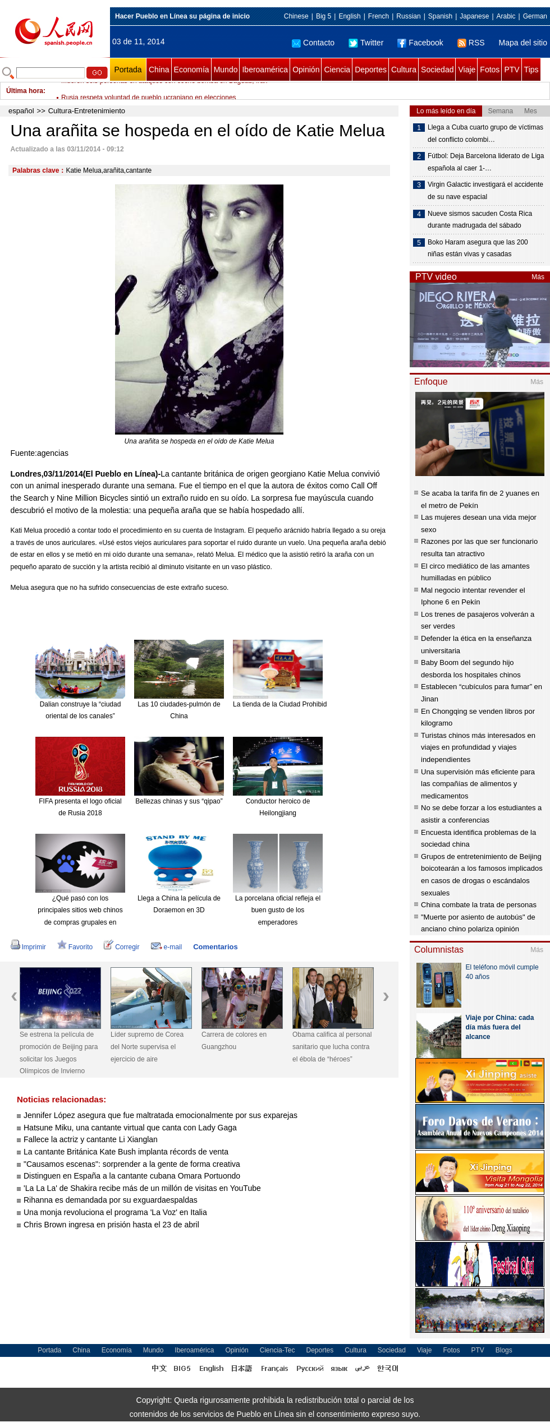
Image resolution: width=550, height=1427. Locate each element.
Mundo (226, 69)
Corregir (121, 947)
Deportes (371, 69)
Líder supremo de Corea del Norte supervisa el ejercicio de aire (147, 1047)
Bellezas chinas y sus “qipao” (178, 801)
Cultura (403, 69)
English (349, 16)
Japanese (474, 16)
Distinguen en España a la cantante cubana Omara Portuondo (132, 1175)
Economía (191, 69)
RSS (471, 42)
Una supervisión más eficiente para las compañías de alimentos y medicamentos (478, 784)
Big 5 (323, 16)
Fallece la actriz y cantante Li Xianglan (91, 1139)
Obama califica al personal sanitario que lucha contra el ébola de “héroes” (332, 1047)
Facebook (420, 42)
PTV (511, 69)
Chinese (296, 16)
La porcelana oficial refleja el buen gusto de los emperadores (277, 910)
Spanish (440, 16)
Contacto (313, 42)
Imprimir (28, 947)
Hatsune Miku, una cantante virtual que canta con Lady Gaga (130, 1127)
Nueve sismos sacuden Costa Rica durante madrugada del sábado (480, 220)
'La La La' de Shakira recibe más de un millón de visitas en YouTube (143, 1188)
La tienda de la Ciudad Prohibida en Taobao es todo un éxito (323, 704)
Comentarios (215, 947)
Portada (127, 69)
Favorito (75, 947)
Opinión (305, 69)
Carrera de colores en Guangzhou (234, 1041)
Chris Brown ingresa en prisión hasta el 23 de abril (111, 1224)
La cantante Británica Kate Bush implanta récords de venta (126, 1151)
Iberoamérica (265, 69)
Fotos (489, 69)
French (378, 16)
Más (537, 277)
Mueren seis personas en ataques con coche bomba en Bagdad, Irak (164, 91)
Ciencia (337, 69)
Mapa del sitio (523, 42)
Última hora (24, 91)
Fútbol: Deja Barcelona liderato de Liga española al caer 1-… (486, 162)
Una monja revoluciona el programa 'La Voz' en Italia (115, 1212)
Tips (531, 69)
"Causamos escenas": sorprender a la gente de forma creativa (132, 1164)
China (159, 69)
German (535, 16)
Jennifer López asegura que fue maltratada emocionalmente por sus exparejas (160, 1115)
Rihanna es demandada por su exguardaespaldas (111, 1199)
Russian (408, 16)
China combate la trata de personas (479, 904)
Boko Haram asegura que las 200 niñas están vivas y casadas (478, 248)
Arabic (506, 16)
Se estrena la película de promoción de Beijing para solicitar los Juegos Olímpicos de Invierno (59, 1053)
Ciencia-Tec (277, 1350)
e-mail (166, 947)
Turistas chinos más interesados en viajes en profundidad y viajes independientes (478, 747)
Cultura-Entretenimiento (86, 111)
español (21, 111)
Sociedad (437, 69)
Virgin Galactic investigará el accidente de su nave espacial (485, 191)
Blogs (504, 1350)
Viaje (466, 69)
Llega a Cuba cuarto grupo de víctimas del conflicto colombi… (485, 133)
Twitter (366, 42)
